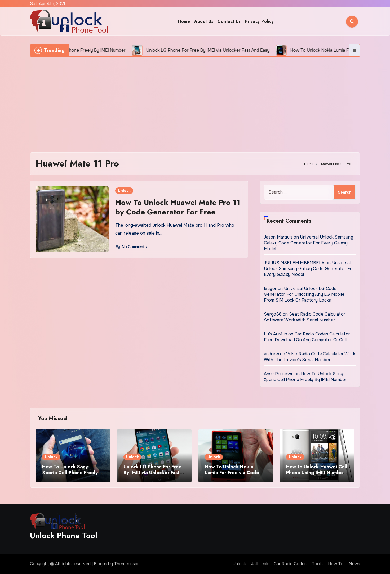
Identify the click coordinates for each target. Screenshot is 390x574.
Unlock (124, 190)
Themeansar (126, 564)
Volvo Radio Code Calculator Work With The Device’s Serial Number (309, 356)
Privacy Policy (259, 21)
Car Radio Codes (290, 564)
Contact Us (229, 21)
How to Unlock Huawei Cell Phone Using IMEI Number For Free (316, 472)
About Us (203, 21)
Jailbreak (259, 564)
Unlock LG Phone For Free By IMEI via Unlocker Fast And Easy (152, 472)
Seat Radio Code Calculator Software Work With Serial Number (304, 317)
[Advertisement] (195, 102)
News (354, 564)
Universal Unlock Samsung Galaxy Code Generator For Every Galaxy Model (308, 243)
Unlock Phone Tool (63, 535)
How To (335, 564)
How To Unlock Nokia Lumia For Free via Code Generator (232, 472)
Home (184, 21)
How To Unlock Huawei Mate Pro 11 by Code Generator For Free (177, 207)
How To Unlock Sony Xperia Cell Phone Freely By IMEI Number (305, 376)
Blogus (100, 564)
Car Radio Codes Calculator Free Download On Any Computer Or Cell (307, 337)
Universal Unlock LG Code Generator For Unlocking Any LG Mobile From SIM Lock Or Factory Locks (304, 294)
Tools (317, 564)
